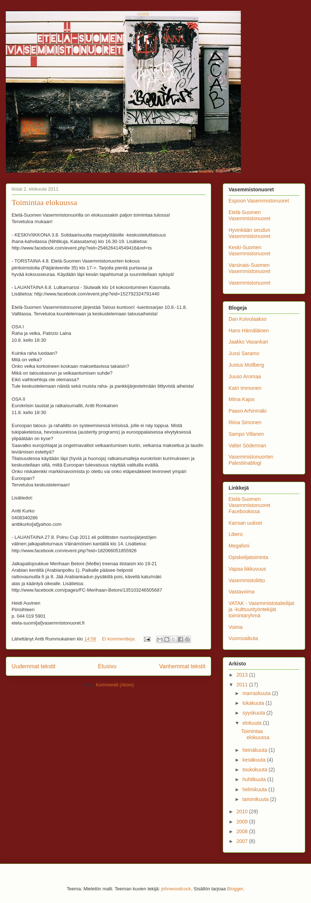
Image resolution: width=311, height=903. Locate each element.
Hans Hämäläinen (249, 330)
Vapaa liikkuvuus (247, 569)
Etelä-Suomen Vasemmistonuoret (249, 215)
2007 (243, 841)
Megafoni (239, 546)
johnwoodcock (176, 888)
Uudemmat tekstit (33, 666)
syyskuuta (254, 713)
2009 (243, 822)
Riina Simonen (245, 422)
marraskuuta (257, 693)
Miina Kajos (242, 399)
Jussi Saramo (244, 353)
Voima (236, 627)
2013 (243, 675)
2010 (243, 811)
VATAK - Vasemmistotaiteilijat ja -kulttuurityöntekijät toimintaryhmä (261, 609)
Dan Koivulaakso (248, 319)
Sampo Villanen (246, 434)
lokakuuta (253, 703)
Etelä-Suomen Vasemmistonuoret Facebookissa (249, 505)
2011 (243, 684)
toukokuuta (255, 769)
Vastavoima (242, 592)
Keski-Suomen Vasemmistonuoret (249, 250)
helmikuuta (255, 789)
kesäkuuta (254, 760)
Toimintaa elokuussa (44, 202)
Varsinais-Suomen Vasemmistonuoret (249, 268)
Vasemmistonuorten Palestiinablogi (251, 460)
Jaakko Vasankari (248, 342)
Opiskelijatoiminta (248, 557)
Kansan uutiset (245, 523)
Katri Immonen (245, 388)
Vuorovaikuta (243, 638)
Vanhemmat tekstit (182, 666)
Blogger (235, 888)
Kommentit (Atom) (115, 684)
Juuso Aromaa (245, 376)
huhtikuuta (254, 779)
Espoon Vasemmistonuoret (259, 201)
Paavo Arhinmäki (248, 411)
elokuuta (252, 723)
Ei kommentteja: (119, 639)
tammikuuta (256, 799)
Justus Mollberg (246, 365)
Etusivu (107, 666)
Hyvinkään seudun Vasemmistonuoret (249, 233)
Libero (236, 534)
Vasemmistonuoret (249, 283)
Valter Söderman (247, 445)
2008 (243, 831)
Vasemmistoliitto (247, 580)
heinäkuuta (255, 750)
